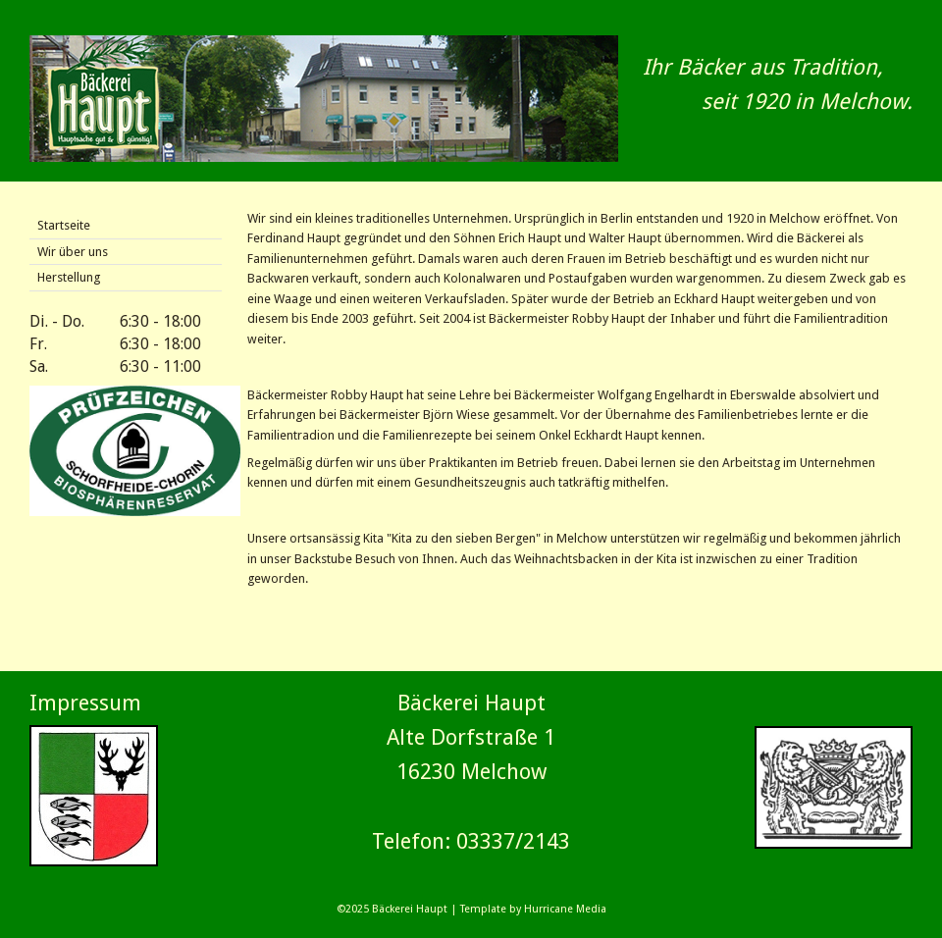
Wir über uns (72, 251)
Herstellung (68, 277)
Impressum (85, 703)
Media (591, 909)
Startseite (63, 225)
